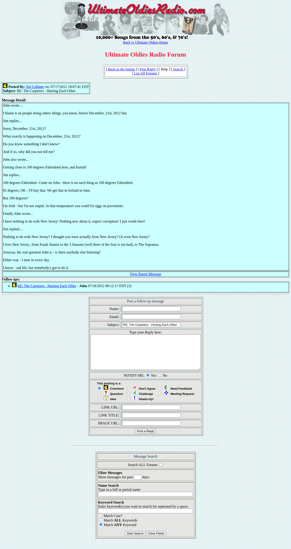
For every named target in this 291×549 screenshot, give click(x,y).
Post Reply (148, 69)
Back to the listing (121, 69)
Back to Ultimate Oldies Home (145, 42)
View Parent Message (145, 274)
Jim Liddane (35, 87)
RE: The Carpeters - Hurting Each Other (47, 286)
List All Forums (145, 73)
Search (178, 69)
